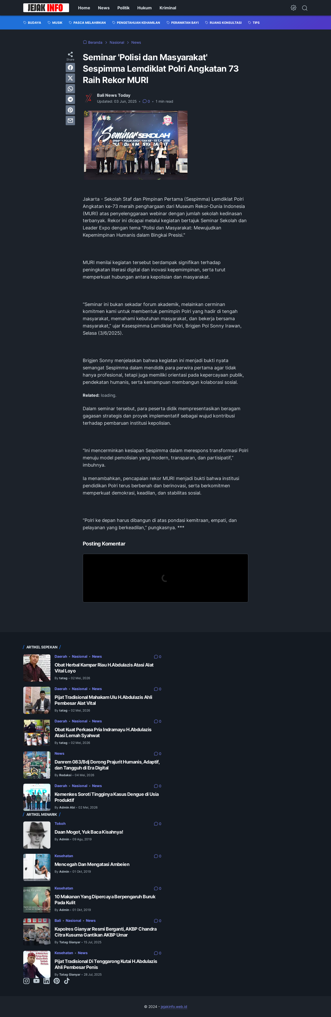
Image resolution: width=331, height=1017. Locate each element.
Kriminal (168, 7)
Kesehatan (64, 856)
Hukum (144, 7)
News (104, 7)
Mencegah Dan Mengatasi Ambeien (92, 864)
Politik (123, 7)
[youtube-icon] (36, 981)
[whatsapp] (70, 88)
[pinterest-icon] (57, 981)
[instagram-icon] (26, 981)
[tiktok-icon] (67, 981)
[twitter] (70, 78)
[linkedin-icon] (46, 981)
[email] (70, 120)
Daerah (61, 656)
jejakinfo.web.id (174, 1006)
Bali (58, 920)
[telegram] (70, 99)
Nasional (79, 656)
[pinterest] (70, 110)
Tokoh (60, 823)
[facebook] (70, 67)
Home (84, 7)
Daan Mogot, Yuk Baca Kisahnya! (89, 832)
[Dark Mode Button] (293, 8)
